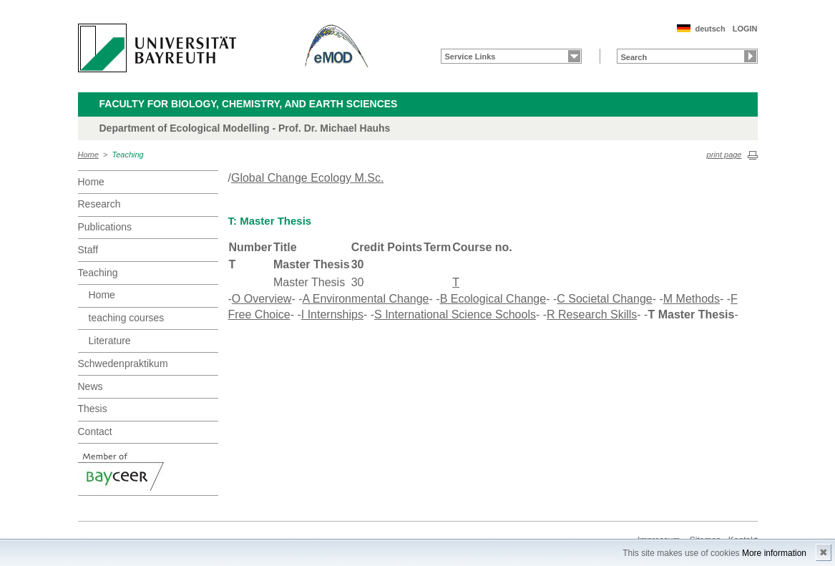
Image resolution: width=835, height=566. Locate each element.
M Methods (691, 299)
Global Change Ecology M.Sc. (307, 178)
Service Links (470, 56)
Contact (95, 431)
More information (774, 553)
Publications (105, 227)
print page (724, 154)
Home (88, 154)
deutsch (710, 28)
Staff (88, 249)
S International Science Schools (455, 314)
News (90, 386)
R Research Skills (592, 314)
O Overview (262, 299)
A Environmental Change (366, 299)
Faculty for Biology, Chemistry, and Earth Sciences (248, 103)
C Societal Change (604, 299)
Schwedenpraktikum (123, 363)
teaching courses (127, 317)
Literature (110, 340)
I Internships (332, 314)
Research (99, 204)
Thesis (92, 408)
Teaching (128, 154)
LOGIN (745, 28)
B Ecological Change (493, 299)
